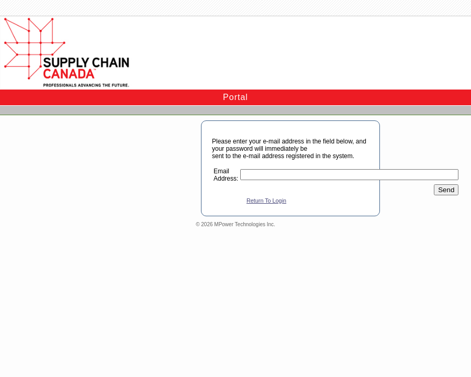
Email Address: (226, 175)
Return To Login (266, 200)
